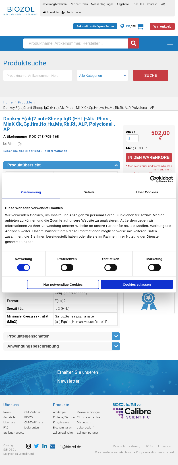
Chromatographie (88, 417)
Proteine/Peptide (64, 417)
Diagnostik (84, 422)
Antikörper (59, 412)
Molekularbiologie (88, 412)
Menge (131, 148)
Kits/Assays (61, 422)
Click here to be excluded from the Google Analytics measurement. (135, 452)
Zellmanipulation (88, 432)
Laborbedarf (85, 427)
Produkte (25, 102)
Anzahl (131, 131)
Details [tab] (89, 192)
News (7, 412)
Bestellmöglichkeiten (54, 4)
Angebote (123, 4)
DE (128, 26)
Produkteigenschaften (28, 336)
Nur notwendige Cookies (63, 284)
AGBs (149, 446)
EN (134, 26)
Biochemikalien (62, 427)
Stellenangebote (13, 432)
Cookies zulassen (137, 284)
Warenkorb (162, 26)
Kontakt (152, 4)
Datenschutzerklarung (126, 446)
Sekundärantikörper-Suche (95, 26)
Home (8, 102)
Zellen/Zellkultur (63, 432)
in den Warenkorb (149, 157)
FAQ (162, 4)
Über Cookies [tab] (147, 192)
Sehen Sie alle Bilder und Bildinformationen (35, 151)
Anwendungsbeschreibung (33, 346)
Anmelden (51, 12)
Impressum (165, 446)
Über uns (138, 4)
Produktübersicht (24, 165)
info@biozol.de (65, 447)
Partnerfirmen (79, 4)
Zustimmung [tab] (31, 192)
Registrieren (72, 12)
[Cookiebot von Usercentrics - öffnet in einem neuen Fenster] (153, 179)
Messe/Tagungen (102, 4)
